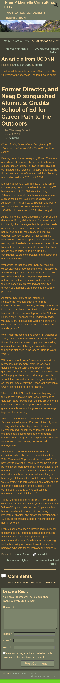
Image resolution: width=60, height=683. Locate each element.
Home (6, 40)
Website (7, 651)
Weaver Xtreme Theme (46, 680)
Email (7, 644)
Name (7, 637)
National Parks (21, 40)
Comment (8, 607)
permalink (42, 554)
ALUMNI (14, 138)
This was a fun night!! (14, 48)
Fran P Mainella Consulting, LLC (26, 677)
